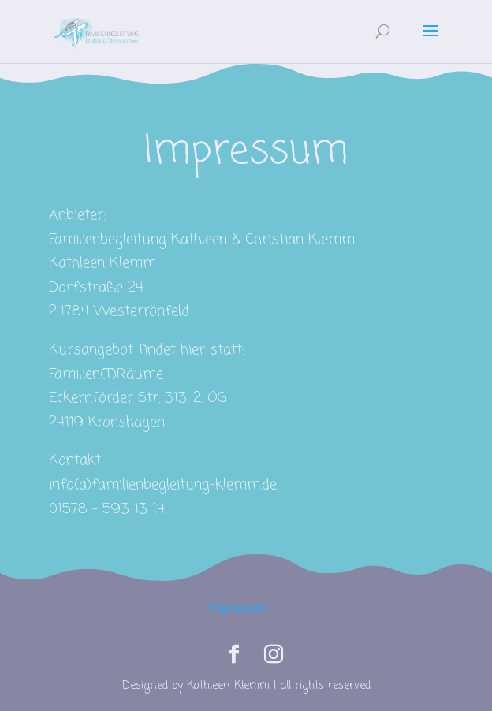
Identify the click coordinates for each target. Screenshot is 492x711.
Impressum (237, 609)
